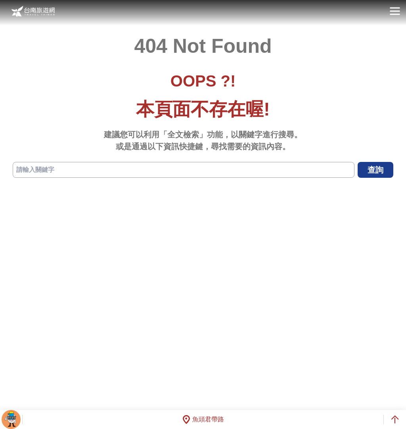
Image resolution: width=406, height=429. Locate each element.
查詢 (375, 169)
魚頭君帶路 (203, 419)
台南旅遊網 (33, 11)
